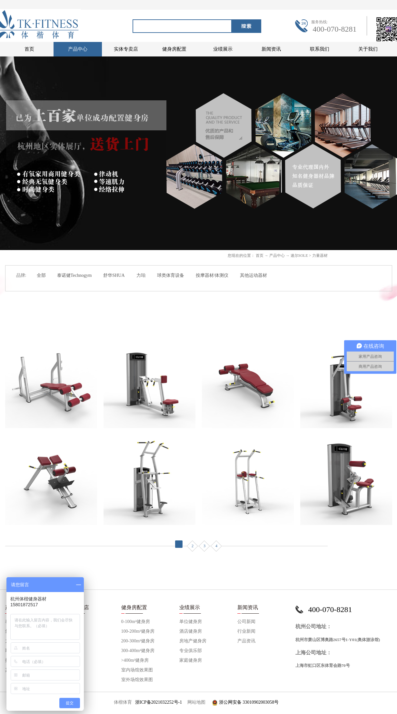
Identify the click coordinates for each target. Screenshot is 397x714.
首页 (29, 49)
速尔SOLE (299, 255)
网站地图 (195, 702)
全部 (41, 275)
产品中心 (277, 255)
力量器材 (320, 255)
